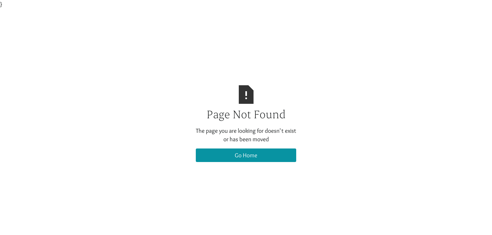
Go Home (246, 155)
